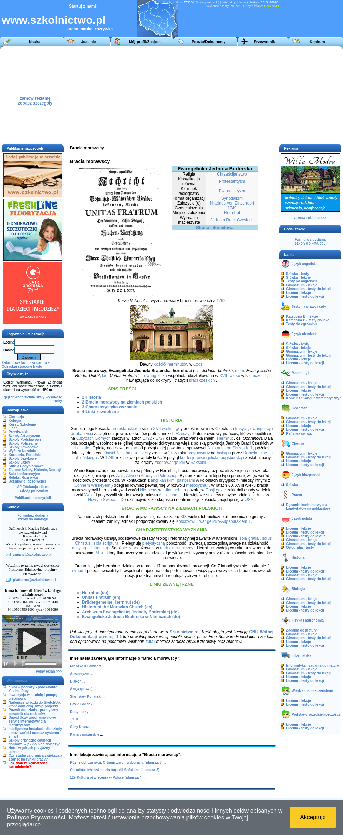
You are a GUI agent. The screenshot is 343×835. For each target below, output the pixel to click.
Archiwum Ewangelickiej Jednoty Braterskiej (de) (130, 611)
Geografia (300, 408)
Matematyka (301, 373)
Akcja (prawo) (81, 689)
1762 (221, 300)
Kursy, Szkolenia (22, 424)
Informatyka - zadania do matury (312, 665)
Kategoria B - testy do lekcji (308, 320)
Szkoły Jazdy (19, 462)
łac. (105, 375)
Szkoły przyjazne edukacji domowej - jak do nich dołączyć (34, 742)
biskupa (223, 452)
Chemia (298, 443)
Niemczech (255, 375)
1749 (232, 208)
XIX (183, 516)
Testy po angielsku (301, 281)
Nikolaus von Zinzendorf (232, 203)
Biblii (98, 552)
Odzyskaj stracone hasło (22, 366)
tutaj (150, 641)
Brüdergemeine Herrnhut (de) (111, 602)
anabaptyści (82, 433)
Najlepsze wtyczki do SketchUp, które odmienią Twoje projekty (35, 704)
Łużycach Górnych (93, 438)
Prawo (297, 495)
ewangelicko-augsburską (219, 457)
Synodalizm (232, 198)
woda (19, 397)
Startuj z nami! (83, 6)
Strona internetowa (215, 227)
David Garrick (81, 704)
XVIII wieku (229, 375)
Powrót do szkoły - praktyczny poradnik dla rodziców (33, 712)
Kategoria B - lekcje (302, 316)
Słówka (292, 485)
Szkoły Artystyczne (24, 436)
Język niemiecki (305, 334)
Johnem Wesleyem (92, 485)
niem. (240, 370)
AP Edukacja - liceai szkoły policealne (33, 489)
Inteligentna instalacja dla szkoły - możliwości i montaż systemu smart (35, 732)
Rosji (210, 490)
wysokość (54, 397)
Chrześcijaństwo (232, 174)
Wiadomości (17, 681)
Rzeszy (182, 433)
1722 (147, 438)
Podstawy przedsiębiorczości (316, 714)
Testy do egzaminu (301, 324)
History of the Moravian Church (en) (117, 607)
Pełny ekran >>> (49, 671)
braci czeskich (202, 380)
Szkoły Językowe (23, 458)
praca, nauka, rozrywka (90, 29)
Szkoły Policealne (23, 443)
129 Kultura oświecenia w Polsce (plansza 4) (106, 777)
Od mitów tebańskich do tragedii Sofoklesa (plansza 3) (114, 770)
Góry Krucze (80, 727)
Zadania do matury (301, 630)
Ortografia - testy (300, 547)
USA (249, 499)
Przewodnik (264, 42)
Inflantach (171, 490)
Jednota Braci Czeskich (231, 220)
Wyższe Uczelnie (22, 451)
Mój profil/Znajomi (145, 42)
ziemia (29, 397)
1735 (172, 452)
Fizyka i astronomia (308, 620)
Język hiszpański (306, 475)
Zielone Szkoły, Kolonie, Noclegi (35, 470)
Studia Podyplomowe (26, 466)
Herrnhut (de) (95, 592)
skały (40, 397)
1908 (74, 719)
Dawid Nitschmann (121, 452)
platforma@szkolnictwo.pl (34, 580)
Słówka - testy (297, 274)
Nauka (34, 42)
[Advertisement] (217, 94)
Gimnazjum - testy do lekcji (308, 289)
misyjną (79, 548)
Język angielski (304, 264)
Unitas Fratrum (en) (101, 597)
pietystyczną (153, 543)
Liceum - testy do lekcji (305, 296)
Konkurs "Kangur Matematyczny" (313, 398)
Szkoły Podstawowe (25, 439)
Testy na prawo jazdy (309, 306)
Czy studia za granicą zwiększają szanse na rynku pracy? (35, 757)
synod (77, 570)
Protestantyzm (232, 181)
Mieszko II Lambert (85, 666)
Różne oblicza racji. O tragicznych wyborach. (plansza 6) (116, 762)
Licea (13, 428)
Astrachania (170, 495)
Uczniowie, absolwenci (27, 481)
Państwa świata (299, 433)
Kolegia (15, 421)
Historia (298, 557)
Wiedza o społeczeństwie (312, 691)
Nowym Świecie (102, 499)
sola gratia (249, 538)
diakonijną (98, 548)
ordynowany (199, 452)
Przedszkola (19, 432)
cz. (198, 370)
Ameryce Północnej (158, 475)
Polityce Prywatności (36, 817)
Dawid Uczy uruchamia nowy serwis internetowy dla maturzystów (32, 721)
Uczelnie (88, 42)
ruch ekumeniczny (176, 548)
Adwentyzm (79, 674)
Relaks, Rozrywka (23, 477)
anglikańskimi (163, 480)
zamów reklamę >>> (310, 218)
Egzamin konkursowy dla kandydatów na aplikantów (308, 506)
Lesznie (82, 448)
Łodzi (198, 364)
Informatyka (301, 655)
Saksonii (198, 462)
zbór (159, 462)
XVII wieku (163, 428)
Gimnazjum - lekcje (301, 285)
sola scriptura (106, 543)
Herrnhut (232, 212)
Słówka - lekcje (298, 277)
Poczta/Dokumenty (208, 42)
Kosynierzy (79, 712)
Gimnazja (16, 417)
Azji (119, 475)
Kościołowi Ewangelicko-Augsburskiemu (213, 521)
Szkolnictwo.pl (184, 631)
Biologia (298, 589)
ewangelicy (260, 428)
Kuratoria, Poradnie (25, 455)
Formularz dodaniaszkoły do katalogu (32, 517)
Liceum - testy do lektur (305, 536)
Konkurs (317, 42)
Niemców (148, 490)
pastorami (186, 480)
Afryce (132, 475)
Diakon (75, 681)
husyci (241, 428)
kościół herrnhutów (171, 364)
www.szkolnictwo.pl (53, 20)
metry (57, 401)
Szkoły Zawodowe (23, 447)
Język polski (302, 518)
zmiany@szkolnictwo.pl (32, 554)
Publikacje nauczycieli (32, 498)
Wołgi (89, 495)
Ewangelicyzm (232, 191)
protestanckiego (126, 428)
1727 (160, 438)
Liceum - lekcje (298, 293)
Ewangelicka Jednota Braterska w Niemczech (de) (131, 616)
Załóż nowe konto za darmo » (26, 363)
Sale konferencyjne (24, 474)
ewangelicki (174, 462)
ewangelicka (155, 375)
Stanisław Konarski (86, 696)
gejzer (9, 397)
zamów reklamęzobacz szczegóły (35, 99)
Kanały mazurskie (84, 734)
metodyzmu (197, 485)
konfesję (187, 457)
